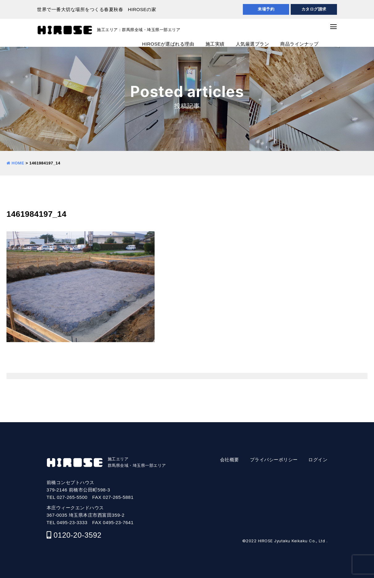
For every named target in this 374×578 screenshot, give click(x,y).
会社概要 (229, 459)
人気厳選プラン (252, 43)
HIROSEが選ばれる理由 (168, 43)
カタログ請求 (313, 9)
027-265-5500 (72, 497)
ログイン (317, 459)
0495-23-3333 (72, 522)
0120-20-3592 (77, 535)
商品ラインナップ (299, 43)
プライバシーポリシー (274, 459)
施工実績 (215, 43)
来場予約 (266, 9)
